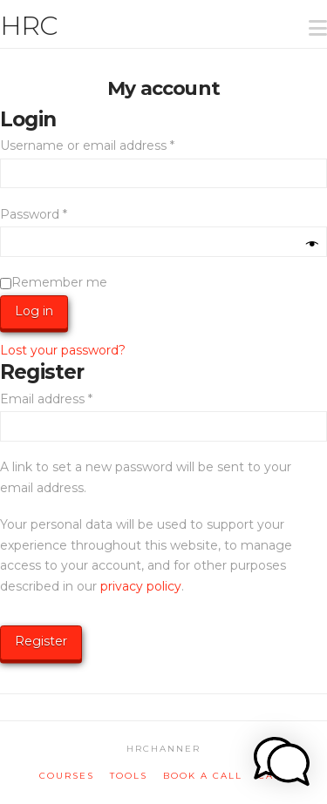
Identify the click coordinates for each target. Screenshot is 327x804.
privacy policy (140, 586)
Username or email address (114, 144)
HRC (29, 26)
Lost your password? (63, 350)
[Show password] (312, 244)
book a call (202, 775)
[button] (310, 16)
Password (61, 213)
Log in (34, 311)
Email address (73, 398)
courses (66, 775)
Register (41, 641)
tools (128, 775)
